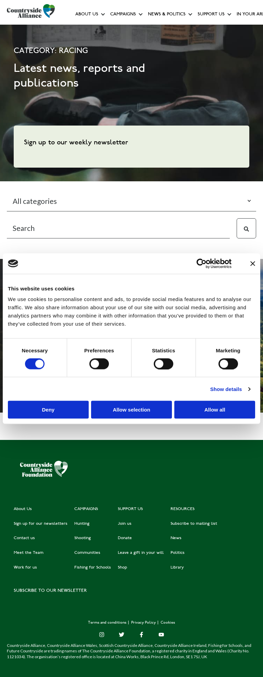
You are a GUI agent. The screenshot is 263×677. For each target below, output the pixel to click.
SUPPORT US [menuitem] (130, 509)
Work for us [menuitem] (25, 567)
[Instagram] (101, 634)
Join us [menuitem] (125, 524)
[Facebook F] (141, 634)
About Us (86, 14)
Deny (48, 410)
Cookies (168, 623)
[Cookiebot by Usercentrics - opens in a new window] (201, 263)
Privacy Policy (144, 623)
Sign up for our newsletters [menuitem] (40, 524)
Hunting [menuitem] (81, 524)
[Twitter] (121, 634)
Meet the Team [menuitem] (28, 553)
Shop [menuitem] (122, 567)
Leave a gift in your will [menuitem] (141, 553)
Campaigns (123, 14)
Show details (226, 389)
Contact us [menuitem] (24, 538)
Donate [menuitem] (125, 538)
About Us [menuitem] (23, 509)
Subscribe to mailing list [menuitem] (194, 524)
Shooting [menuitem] (82, 538)
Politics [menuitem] (178, 553)
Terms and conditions (107, 623)
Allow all (214, 410)
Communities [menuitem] (87, 553)
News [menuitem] (176, 538)
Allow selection (131, 410)
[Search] (118, 228)
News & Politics (167, 14)
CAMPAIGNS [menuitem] (86, 509)
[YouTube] (161, 634)
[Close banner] (252, 263)
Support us (211, 14)
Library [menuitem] (177, 567)
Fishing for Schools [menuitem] (92, 567)
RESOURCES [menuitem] (183, 509)
